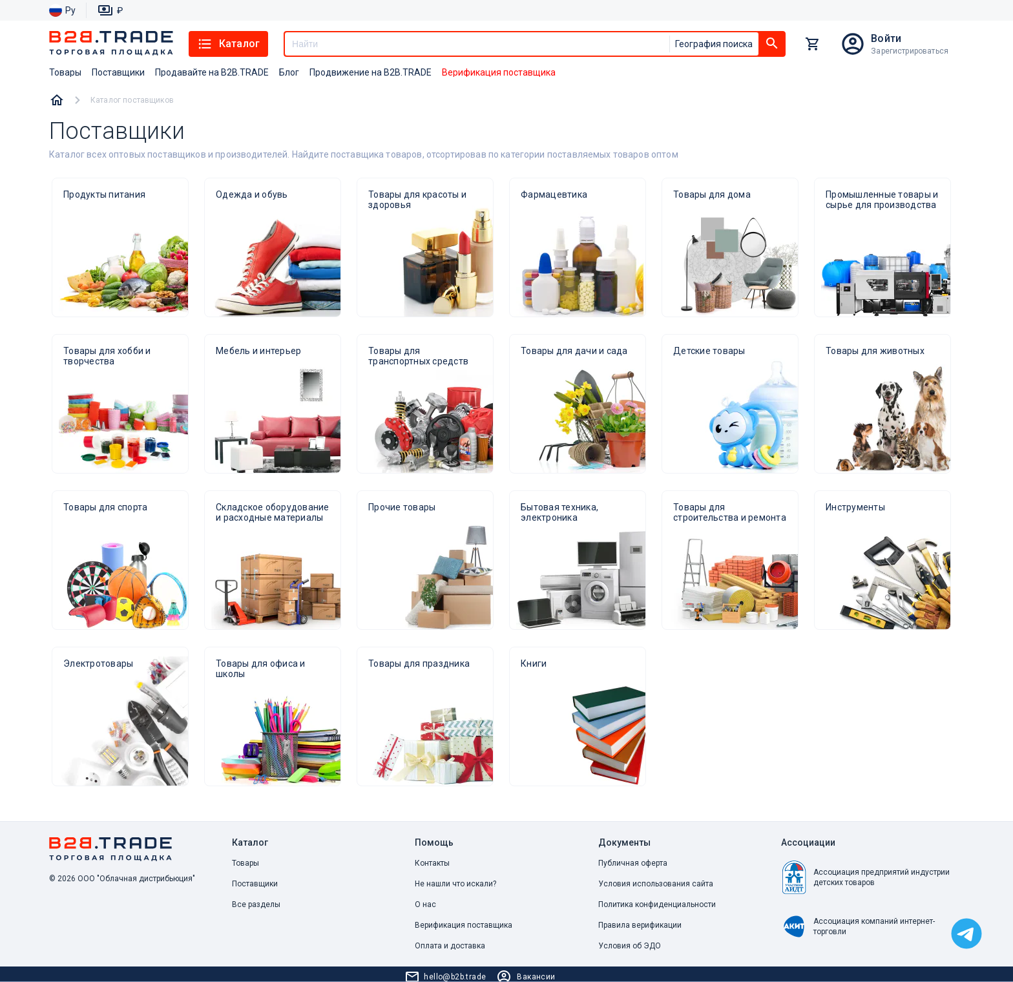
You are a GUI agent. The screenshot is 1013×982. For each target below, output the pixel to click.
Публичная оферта (632, 863)
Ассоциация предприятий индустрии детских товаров (865, 877)
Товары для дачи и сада (574, 351)
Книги (534, 663)
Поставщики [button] (118, 72)
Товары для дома (712, 194)
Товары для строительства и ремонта (729, 512)
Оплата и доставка (450, 945)
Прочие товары (401, 507)
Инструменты (855, 507)
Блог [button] (289, 72)
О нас (425, 904)
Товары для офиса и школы (261, 668)
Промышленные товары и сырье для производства (882, 199)
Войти (886, 38)
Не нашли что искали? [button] (455, 883)
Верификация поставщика (463, 925)
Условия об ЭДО (629, 945)
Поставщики (255, 883)
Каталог (228, 44)
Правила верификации (640, 925)
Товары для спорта (105, 507)
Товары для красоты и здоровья (417, 199)
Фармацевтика (554, 194)
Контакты (432, 863)
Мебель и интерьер (258, 351)
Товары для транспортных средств (418, 356)
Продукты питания (104, 194)
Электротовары (98, 663)
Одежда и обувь (252, 194)
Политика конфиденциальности (657, 904)
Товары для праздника (419, 663)
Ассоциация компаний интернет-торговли (858, 926)
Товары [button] (65, 72)
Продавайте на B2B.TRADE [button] (212, 72)
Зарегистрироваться (909, 51)
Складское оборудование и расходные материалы (272, 512)
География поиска (714, 44)
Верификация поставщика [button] (499, 72)
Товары (245, 863)
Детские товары (709, 351)
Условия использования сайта (655, 883)
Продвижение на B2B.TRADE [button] (370, 72)
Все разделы (256, 904)
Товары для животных (875, 351)
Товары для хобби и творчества (107, 356)
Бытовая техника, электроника (559, 512)
